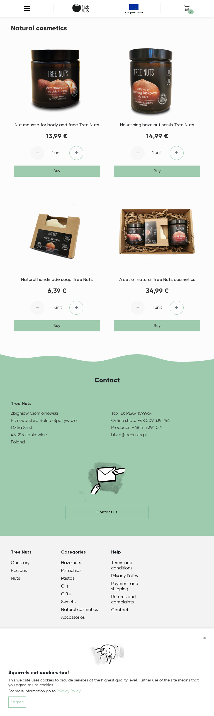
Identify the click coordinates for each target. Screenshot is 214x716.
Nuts (15, 578)
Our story (20, 563)
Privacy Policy (124, 576)
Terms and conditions (121, 566)
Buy (57, 171)
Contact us (107, 512)
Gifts (65, 594)
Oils (64, 586)
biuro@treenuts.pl (129, 435)
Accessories (73, 617)
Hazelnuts (71, 563)
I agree (17, 702)
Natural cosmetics (79, 610)
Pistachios (71, 571)
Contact (119, 610)
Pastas (67, 578)
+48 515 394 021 (147, 428)
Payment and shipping (124, 586)
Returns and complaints (123, 600)
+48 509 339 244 (153, 421)
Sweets (68, 602)
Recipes (19, 571)
